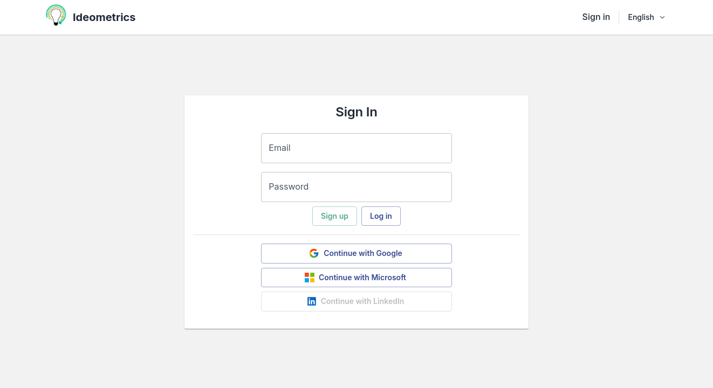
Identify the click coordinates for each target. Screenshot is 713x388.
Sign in (596, 16)
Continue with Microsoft (355, 277)
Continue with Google (355, 253)
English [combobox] (641, 17)
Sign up (334, 215)
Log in (381, 215)
